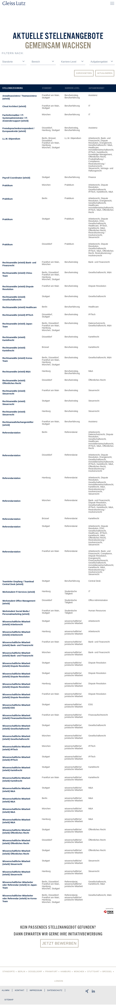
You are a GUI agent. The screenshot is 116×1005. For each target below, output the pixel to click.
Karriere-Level (72, 88)
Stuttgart (93, 972)
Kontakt (19, 991)
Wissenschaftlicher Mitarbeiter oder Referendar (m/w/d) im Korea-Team (19, 898)
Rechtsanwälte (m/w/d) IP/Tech (17, 315)
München (79, 972)
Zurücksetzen (84, 73)
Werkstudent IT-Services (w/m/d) (18, 592)
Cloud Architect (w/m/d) (14, 106)
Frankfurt (51, 972)
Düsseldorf (35, 972)
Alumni (6, 991)
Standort (47, 88)
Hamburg (66, 972)
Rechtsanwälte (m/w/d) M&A (16, 371)
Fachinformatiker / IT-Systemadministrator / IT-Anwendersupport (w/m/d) (15, 118)
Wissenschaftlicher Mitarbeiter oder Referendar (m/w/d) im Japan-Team (19, 885)
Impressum (36, 991)
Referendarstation (11, 432)
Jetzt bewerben (59, 943)
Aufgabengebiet (96, 88)
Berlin (21, 972)
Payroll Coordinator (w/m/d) (16, 178)
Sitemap (9, 1000)
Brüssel (107, 972)
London (58, 981)
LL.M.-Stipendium (11, 139)
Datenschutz (55, 991)
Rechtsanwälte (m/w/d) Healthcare (19, 307)
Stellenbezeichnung (12, 88)
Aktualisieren (104, 73)
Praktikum (7, 185)
